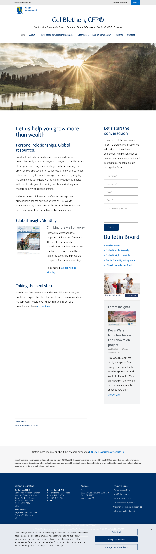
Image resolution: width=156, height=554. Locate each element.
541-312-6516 (27, 515)
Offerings (83, 34)
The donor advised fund (119, 265)
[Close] (152, 529)
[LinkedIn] (19, 506)
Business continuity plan (123, 503)
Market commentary (101, 34)
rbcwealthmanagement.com (22, 2)
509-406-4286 (57, 498)
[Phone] (121, 200)
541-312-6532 (27, 500)
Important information (120, 2)
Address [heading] (84, 486)
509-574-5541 (60, 495)
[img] (78, 75)
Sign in (136, 2)
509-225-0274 (24, 503)
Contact (131, 34)
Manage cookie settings (116, 547)
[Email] (121, 192)
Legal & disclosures (121, 494)
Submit (111, 227)
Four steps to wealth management (57, 34)
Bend (83, 490)
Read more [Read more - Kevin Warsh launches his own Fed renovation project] (114, 394)
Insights (119, 34)
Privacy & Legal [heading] (120, 486)
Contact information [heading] (24, 486)
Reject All (116, 532)
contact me (43, 306)
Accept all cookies (116, 539)
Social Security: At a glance (120, 260)
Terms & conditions (121, 498)
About (33, 34)
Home (22, 34)
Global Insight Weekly (117, 250)
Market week (113, 245)
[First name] (121, 176)
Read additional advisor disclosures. (26, 425)
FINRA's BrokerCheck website (105, 452)
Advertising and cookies (123, 514)
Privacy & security (120, 490)
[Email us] (16, 506)
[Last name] (121, 184)
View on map (86, 498)
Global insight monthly (118, 255)
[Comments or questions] (121, 214)
